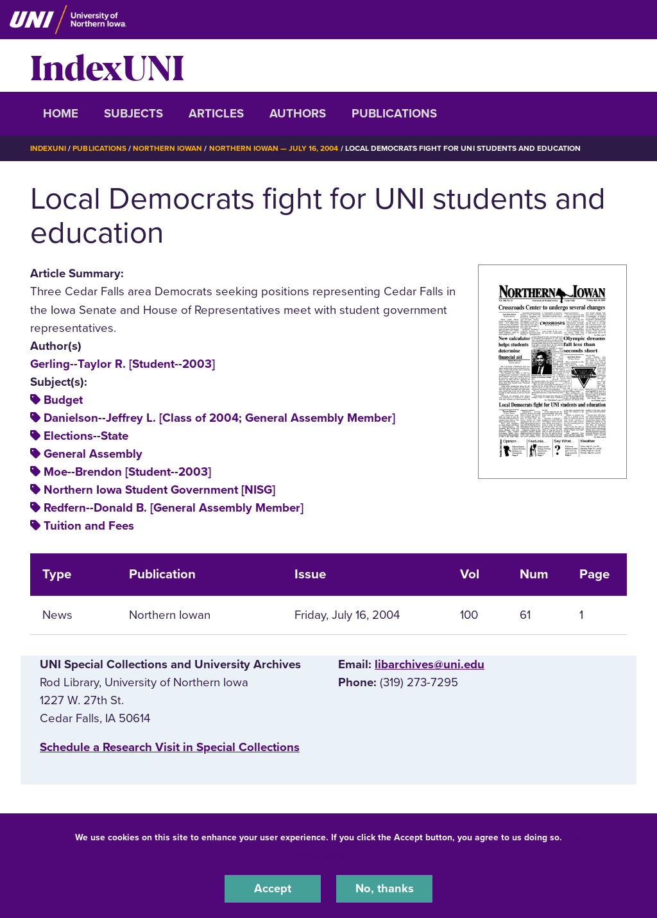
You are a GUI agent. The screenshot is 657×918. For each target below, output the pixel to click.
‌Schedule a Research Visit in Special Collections (170, 747)
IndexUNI (107, 65)
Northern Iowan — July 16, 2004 (274, 148)
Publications (394, 114)
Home (60, 114)
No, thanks (384, 888)
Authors (297, 114)
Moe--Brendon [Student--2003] (127, 472)
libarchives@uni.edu (429, 664)
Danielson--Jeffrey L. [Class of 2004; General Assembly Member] (219, 418)
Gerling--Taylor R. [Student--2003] (122, 363)
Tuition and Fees (89, 526)
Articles (216, 114)
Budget (63, 399)
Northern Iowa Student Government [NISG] (159, 490)
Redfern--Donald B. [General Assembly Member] (173, 508)
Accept (272, 888)
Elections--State (86, 436)
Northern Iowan (168, 148)
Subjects (133, 114)
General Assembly (93, 454)
